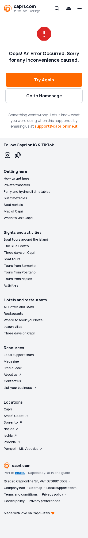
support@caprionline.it (55, 126)
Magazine (11, 361)
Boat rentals (13, 204)
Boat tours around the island (26, 239)
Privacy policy (52, 494)
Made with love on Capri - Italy (27, 513)
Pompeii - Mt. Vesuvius (23, 448)
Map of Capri (13, 211)
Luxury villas (13, 326)
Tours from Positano (20, 272)
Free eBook (13, 368)
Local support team (19, 354)
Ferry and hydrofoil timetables (27, 191)
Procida (12, 442)
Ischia (10, 435)
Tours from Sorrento (20, 265)
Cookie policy (14, 501)
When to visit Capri (18, 218)
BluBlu (20, 472)
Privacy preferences (44, 501)
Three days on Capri (19, 252)
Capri (8, 409)
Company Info (14, 487)
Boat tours (12, 259)
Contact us (12, 381)
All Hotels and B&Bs (19, 307)
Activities (11, 285)
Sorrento (13, 422)
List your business (20, 387)
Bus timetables (15, 198)
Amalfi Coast (16, 415)
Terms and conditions (21, 494)
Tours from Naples (18, 279)
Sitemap (35, 487)
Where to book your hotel (23, 320)
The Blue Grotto (16, 246)
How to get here (16, 178)
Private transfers (17, 185)
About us (13, 374)
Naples (11, 429)
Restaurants (13, 313)
